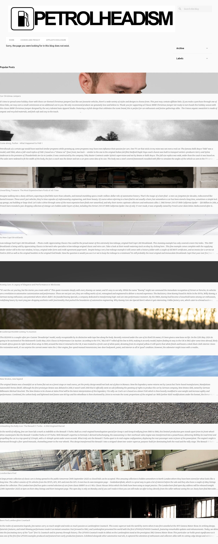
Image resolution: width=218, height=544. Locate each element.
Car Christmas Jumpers (10, 96)
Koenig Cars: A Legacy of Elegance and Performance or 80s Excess (30, 285)
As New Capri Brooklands (11, 237)
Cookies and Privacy (29, 40)
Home (10, 40)
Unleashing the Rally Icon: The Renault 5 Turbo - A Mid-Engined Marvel (32, 426)
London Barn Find (8, 473)
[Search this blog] (197, 9)
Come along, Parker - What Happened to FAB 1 (21, 143)
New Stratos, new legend (11, 379)
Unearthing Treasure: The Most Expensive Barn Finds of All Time (29, 190)
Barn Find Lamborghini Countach (15, 520)
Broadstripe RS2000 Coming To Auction (18, 332)
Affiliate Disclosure (55, 40)
